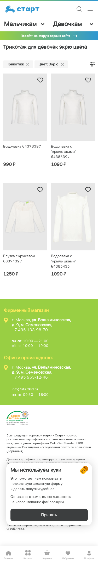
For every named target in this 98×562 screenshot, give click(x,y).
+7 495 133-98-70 (30, 329)
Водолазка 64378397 (22, 146)
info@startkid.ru (25, 389)
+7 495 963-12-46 (30, 377)
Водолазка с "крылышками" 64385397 (63, 151)
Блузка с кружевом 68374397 (19, 258)
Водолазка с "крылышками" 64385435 (63, 261)
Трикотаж (18, 64)
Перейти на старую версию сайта (45, 36)
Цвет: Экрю (51, 64)
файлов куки (53, 501)
